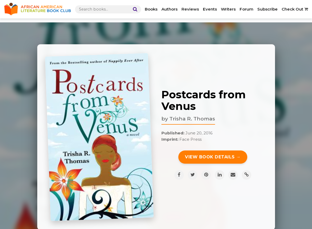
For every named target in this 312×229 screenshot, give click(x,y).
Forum (246, 9)
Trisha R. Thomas (192, 118)
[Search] (134, 9)
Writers (228, 9)
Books (151, 9)
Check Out (295, 9)
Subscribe (267, 9)
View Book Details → (213, 156)
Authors (169, 9)
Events (210, 9)
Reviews (190, 9)
